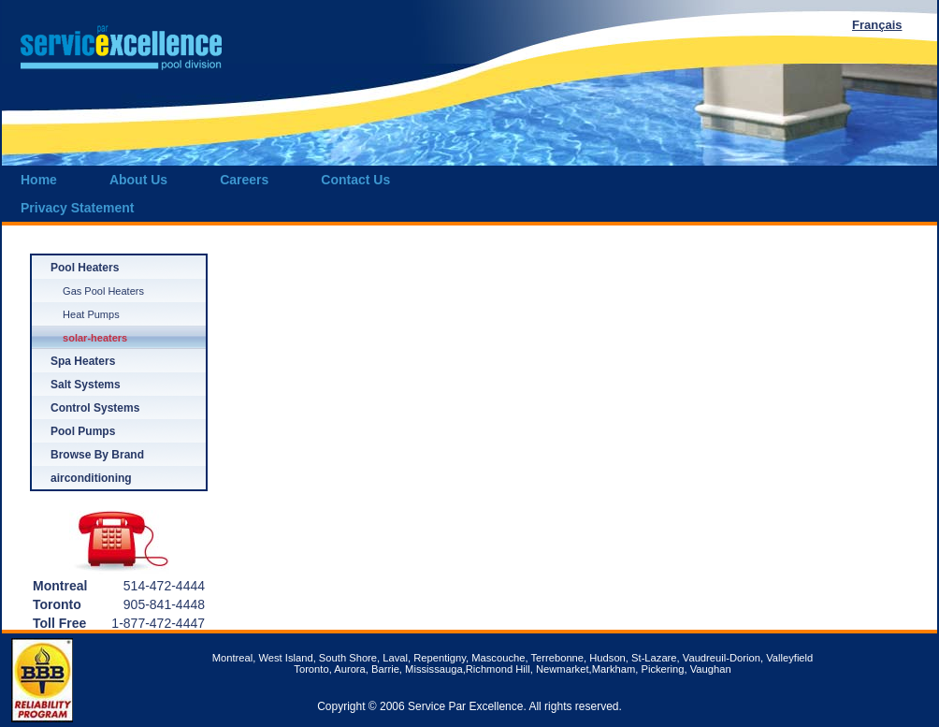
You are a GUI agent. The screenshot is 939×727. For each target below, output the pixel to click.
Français (877, 25)
